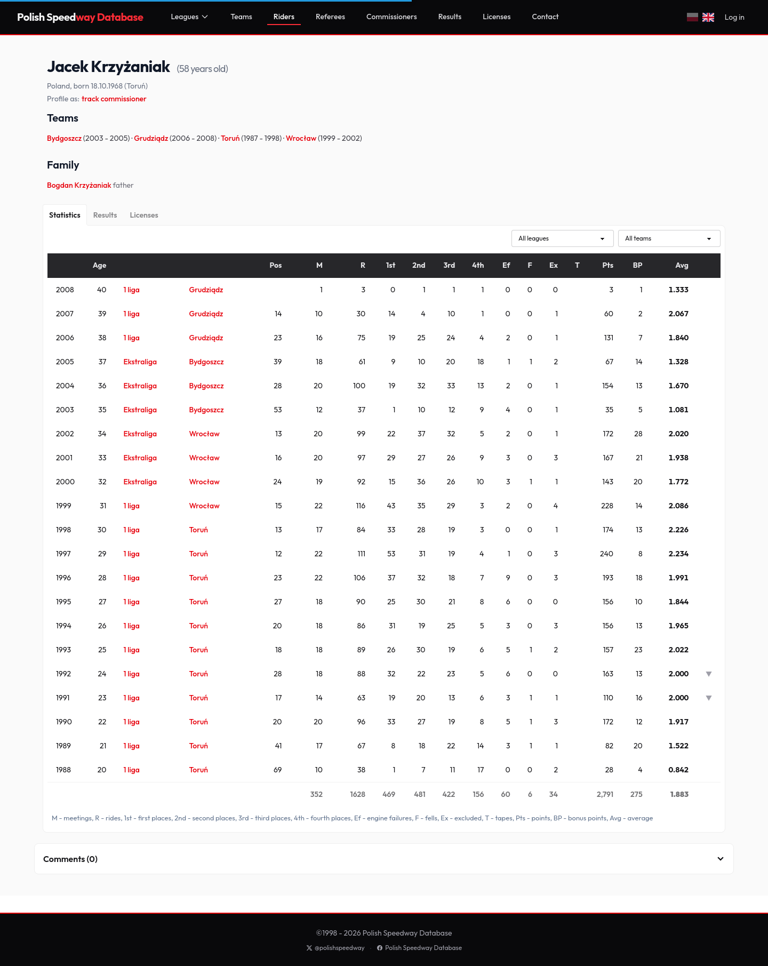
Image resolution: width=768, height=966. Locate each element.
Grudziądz (152, 138)
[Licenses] (143, 215)
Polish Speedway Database (419, 948)
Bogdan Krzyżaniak (80, 185)
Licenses (496, 16)
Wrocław (302, 138)
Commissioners (391, 16)
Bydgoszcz (65, 138)
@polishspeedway (335, 948)
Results (450, 16)
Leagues (190, 16)
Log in (735, 17)
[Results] (105, 215)
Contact (545, 16)
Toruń (231, 138)
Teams (241, 16)
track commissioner (114, 98)
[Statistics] (65, 215)
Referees (330, 16)
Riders (284, 16)
